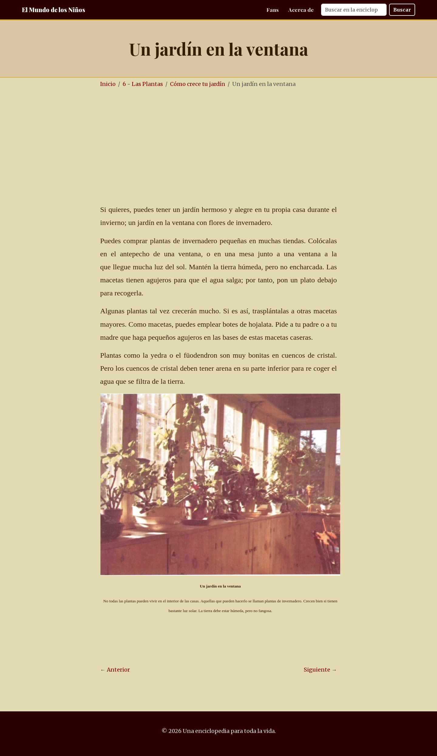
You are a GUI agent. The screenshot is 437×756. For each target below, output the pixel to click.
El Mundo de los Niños (53, 9)
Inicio (108, 84)
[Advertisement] (236, 139)
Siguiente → (320, 669)
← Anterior (115, 669)
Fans (272, 9)
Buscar (402, 10)
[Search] (354, 10)
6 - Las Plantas (143, 84)
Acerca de (301, 9)
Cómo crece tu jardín (197, 84)
